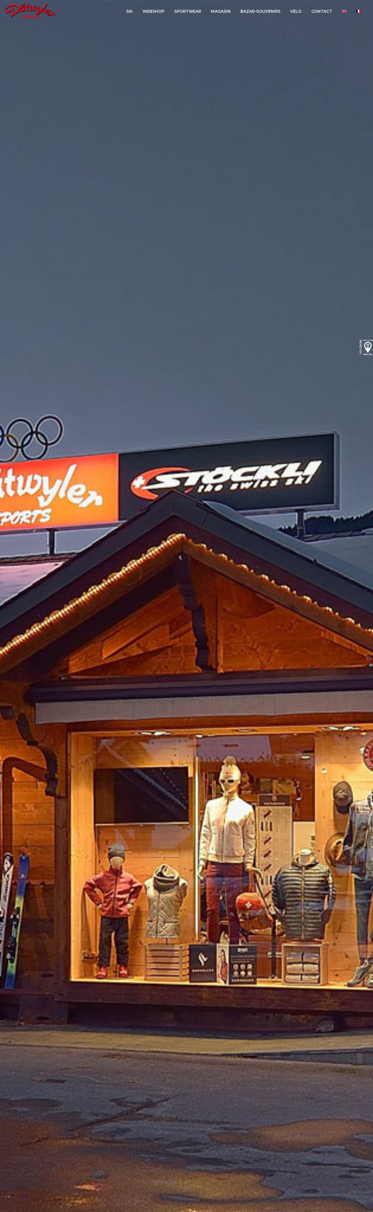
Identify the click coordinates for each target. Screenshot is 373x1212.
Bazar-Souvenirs (260, 11)
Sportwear (187, 11)
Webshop (153, 11)
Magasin (221, 11)
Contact (321, 11)
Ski (129, 11)
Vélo (296, 11)
